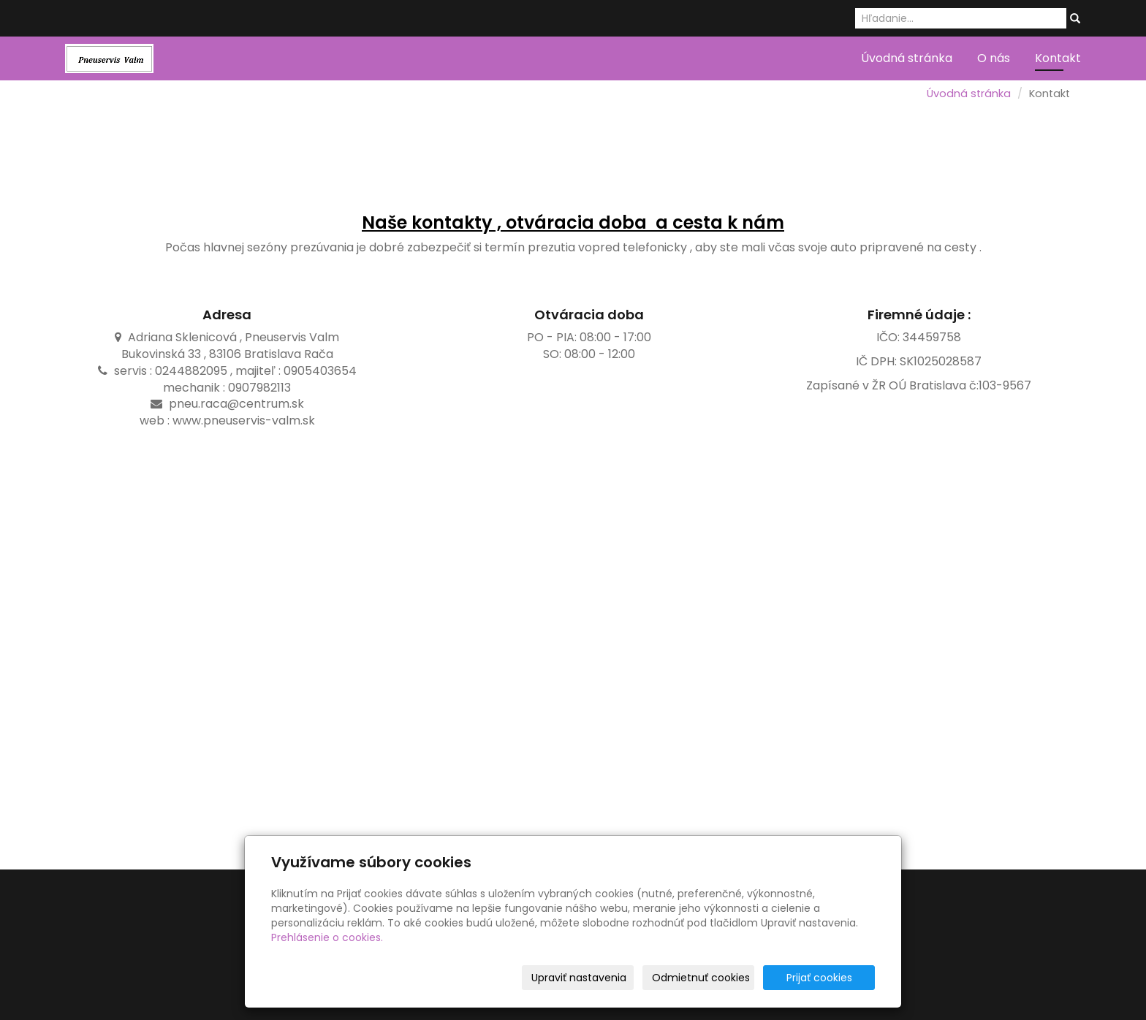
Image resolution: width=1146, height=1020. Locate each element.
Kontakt (1058, 58)
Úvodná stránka (906, 58)
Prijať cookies (819, 977)
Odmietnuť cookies (701, 977)
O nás (993, 58)
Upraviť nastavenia (578, 977)
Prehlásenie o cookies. (327, 937)
